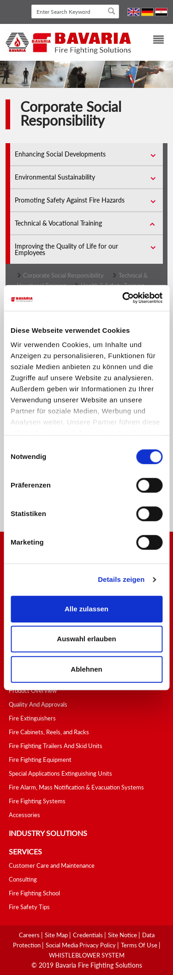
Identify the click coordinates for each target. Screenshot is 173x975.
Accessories (24, 814)
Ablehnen (86, 669)
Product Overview (33, 690)
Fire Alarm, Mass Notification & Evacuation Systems (76, 787)
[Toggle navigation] (153, 41)
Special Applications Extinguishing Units (60, 773)
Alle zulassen (86, 609)
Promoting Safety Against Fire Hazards (70, 200)
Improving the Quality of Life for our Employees (66, 249)
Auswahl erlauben (86, 639)
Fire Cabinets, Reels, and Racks (49, 732)
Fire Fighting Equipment (40, 759)
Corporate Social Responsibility (63, 275)
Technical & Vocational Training (58, 223)
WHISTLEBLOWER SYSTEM (87, 955)
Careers (30, 935)
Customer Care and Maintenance (52, 865)
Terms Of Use (140, 945)
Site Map (57, 935)
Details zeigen (121, 579)
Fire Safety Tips (29, 907)
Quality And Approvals (38, 704)
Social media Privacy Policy (81, 945)
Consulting (23, 879)
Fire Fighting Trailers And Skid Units (55, 745)
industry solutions (48, 833)
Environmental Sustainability (55, 177)
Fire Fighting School (34, 893)
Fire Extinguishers (32, 718)
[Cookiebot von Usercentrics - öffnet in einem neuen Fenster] (123, 298)
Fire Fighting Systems (37, 801)
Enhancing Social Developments (60, 154)
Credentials (88, 935)
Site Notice (123, 935)
